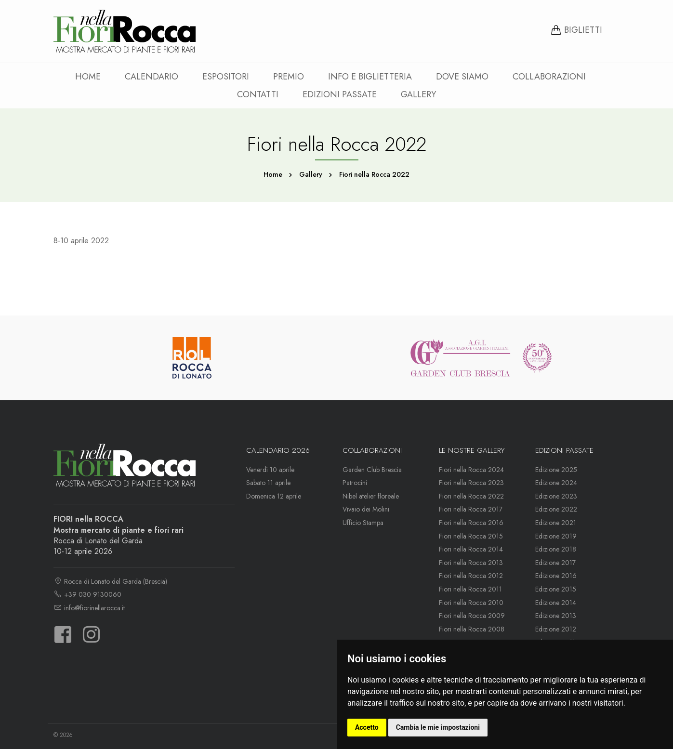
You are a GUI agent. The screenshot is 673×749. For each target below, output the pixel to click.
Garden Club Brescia (372, 469)
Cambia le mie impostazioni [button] (438, 727)
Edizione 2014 (555, 602)
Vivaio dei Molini (366, 509)
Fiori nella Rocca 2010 (471, 602)
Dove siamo (462, 76)
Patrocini (355, 482)
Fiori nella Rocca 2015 (471, 536)
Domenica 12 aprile (273, 496)
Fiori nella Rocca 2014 (471, 549)
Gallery (418, 94)
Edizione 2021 (555, 522)
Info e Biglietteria (370, 76)
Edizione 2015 (555, 589)
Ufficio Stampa (363, 522)
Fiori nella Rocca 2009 (472, 615)
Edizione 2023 (556, 496)
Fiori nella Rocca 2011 (470, 589)
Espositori (225, 76)
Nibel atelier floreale (371, 496)
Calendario (151, 76)
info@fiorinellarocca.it (89, 608)
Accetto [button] (367, 727)
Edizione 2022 (556, 509)
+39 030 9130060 (87, 594)
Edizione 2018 (555, 549)
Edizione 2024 (556, 482)
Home (88, 76)
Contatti (257, 94)
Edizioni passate (340, 94)
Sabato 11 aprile (268, 482)
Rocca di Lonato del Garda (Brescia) (110, 581)
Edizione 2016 (556, 575)
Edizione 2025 (556, 469)
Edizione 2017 (555, 562)
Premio (288, 76)
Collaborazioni (549, 76)
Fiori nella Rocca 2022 (471, 496)
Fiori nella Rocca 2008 (471, 629)
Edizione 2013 (555, 615)
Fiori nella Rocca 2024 (471, 469)
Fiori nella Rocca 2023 (471, 482)
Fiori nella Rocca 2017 (470, 509)
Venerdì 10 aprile (270, 469)
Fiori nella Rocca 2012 (471, 575)
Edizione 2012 (555, 629)
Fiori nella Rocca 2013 (471, 562)
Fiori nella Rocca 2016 (471, 522)
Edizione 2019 (556, 536)
